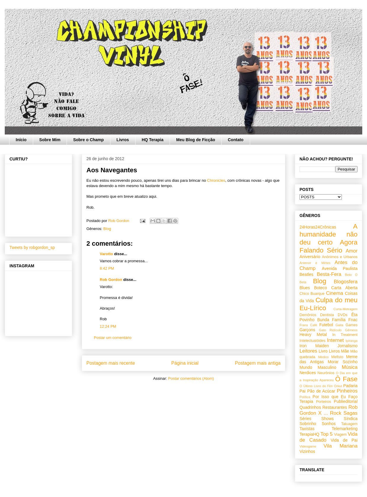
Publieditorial (346, 401)
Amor (352, 251)
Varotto (106, 254)
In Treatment (345, 335)
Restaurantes (334, 407)
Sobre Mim (50, 139)
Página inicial (185, 363)
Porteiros (323, 402)
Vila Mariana (340, 446)
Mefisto (337, 357)
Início (21, 139)
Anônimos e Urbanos (340, 257)
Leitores (308, 351)
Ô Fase (346, 379)
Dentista (327, 315)
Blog (107, 228)
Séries (305, 418)
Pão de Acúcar (321, 391)
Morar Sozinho (343, 361)
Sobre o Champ (88, 139)
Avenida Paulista (340, 268)
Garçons (307, 329)
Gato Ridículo (330, 330)
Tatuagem (349, 424)
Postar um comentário (112, 337)
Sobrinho (308, 423)
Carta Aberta (344, 287)
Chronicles (216, 180)
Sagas (350, 413)
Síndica (351, 418)
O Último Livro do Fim (316, 386)
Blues (305, 287)
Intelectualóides (313, 341)
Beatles (306, 274)
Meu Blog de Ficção (195, 139)
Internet (335, 340)
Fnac (353, 319)
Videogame (308, 446)
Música (350, 367)
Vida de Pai (344, 440)
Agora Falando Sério (329, 246)
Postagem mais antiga (258, 363)
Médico (323, 357)
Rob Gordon (111, 279)
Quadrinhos (310, 407)
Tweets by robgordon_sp (32, 247)
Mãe (345, 351)
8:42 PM (107, 268)
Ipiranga (352, 340)
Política (305, 397)
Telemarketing (345, 428)
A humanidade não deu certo (329, 234)
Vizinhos (307, 451)
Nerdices (308, 372)
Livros (123, 139)
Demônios (308, 315)
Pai (302, 391)
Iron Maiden (314, 345)
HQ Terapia (153, 139)
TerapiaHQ (309, 434)
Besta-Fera (329, 274)
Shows (327, 418)
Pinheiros (347, 391)
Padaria (350, 385)
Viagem (340, 434)
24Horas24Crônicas (318, 227)
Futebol (326, 324)
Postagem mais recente (110, 363)
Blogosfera (346, 281)
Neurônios (326, 373)
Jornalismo (347, 345)
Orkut (338, 386)
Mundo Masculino (318, 367)
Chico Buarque (312, 294)
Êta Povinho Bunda (329, 317)
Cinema (334, 293)
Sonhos (329, 423)
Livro (323, 351)
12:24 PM (108, 326)
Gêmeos (351, 330)
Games (351, 325)
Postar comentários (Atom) (191, 378)
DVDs (342, 315)
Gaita (339, 325)
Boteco (320, 287)
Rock (335, 413)
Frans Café (308, 325)
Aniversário (310, 256)
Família (339, 319)
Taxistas (307, 428)
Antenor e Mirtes (315, 263)
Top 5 (327, 434)
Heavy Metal (313, 334)
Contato (236, 139)
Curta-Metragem (346, 309)
